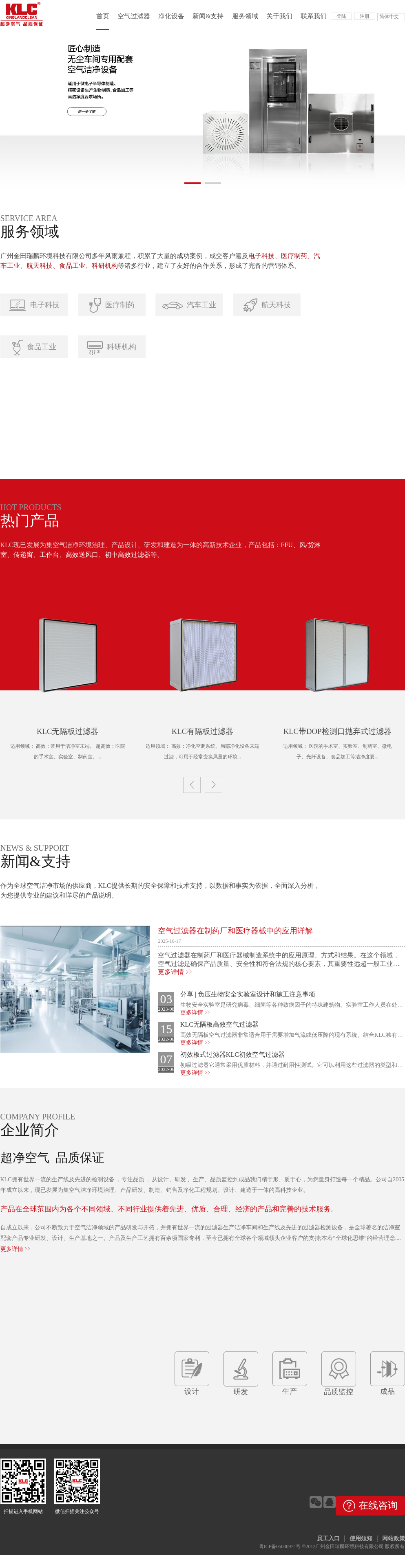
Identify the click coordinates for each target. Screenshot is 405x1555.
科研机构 (111, 348)
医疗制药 (112, 305)
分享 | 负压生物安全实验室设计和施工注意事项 (247, 994)
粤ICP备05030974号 (280, 1546)
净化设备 (171, 16)
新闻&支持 (208, 16)
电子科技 (34, 305)
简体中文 (389, 17)
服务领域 (245, 16)
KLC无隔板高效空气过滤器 (219, 1024)
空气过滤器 (133, 16)
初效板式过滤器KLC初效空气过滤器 (232, 1054)
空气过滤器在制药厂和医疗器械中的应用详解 (235, 930)
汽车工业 (189, 305)
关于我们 (279, 16)
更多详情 (175, 971)
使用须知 (361, 1538)
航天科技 (267, 305)
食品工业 (34, 347)
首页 (102, 16)
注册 (365, 16)
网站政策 (393, 1538)
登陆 (341, 16)
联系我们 (314, 16)
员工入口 (328, 1538)
